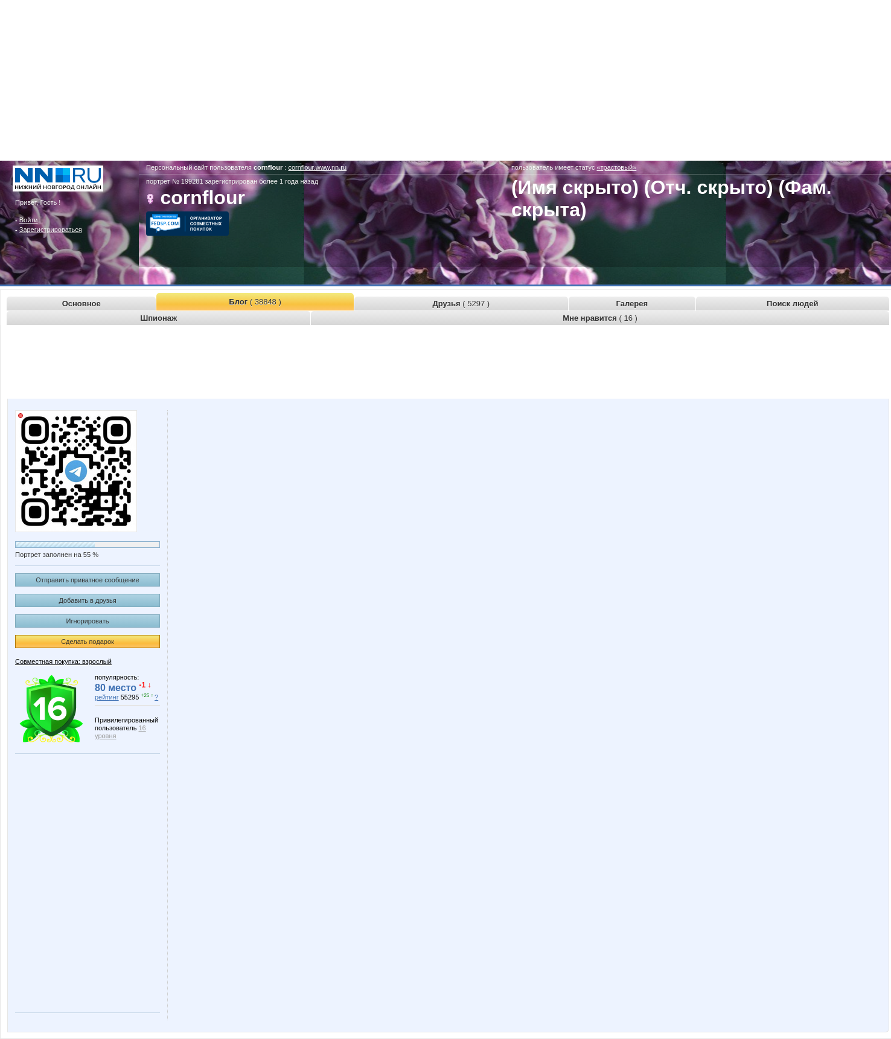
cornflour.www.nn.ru (317, 167)
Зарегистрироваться (50, 229)
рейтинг (107, 697)
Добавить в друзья (87, 600)
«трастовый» (616, 167)
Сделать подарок (87, 641)
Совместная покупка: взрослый (63, 661)
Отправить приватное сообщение (87, 580)
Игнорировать (87, 621)
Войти (28, 220)
